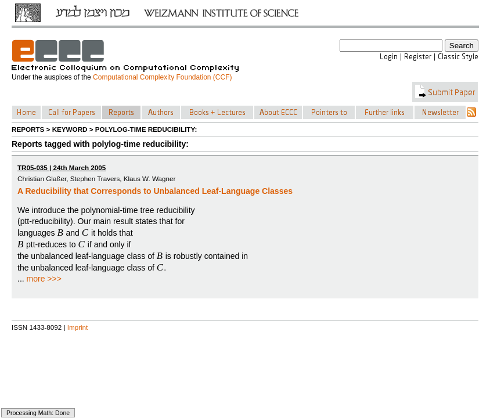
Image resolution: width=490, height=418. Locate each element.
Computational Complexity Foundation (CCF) (162, 77)
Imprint (77, 327)
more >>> (44, 278)
